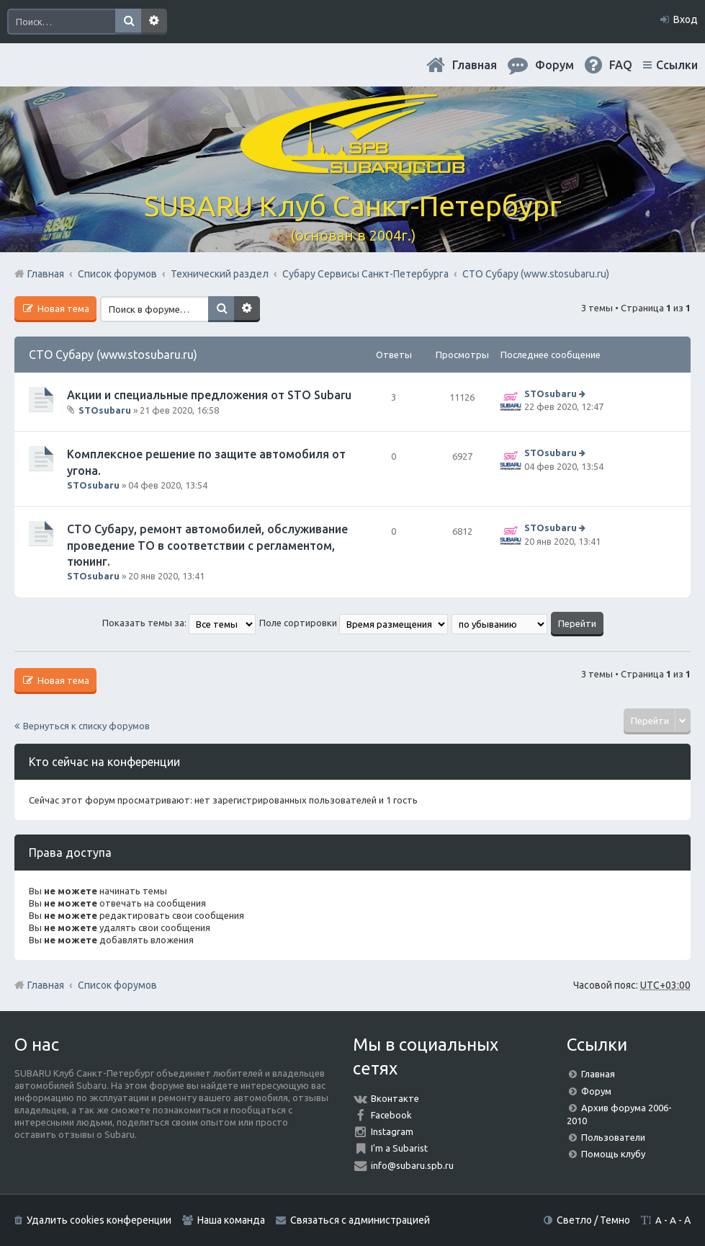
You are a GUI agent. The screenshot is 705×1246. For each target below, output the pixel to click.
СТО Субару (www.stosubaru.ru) (113, 354)
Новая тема (62, 308)
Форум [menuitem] (554, 64)
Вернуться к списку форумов (86, 726)
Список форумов (117, 985)
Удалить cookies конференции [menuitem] (99, 1220)
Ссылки (677, 64)
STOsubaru (104, 410)
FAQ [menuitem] (620, 64)
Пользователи (613, 1137)
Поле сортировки (353, 623)
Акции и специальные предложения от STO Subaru (209, 394)
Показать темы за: (179, 623)
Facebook (391, 1115)
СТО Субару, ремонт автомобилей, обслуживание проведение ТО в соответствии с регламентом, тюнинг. (207, 545)
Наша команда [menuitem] (231, 1220)
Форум (596, 1091)
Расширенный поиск (154, 22)
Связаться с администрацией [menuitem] (360, 1220)
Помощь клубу (613, 1154)
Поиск (128, 22)
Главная (474, 64)
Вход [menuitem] (685, 19)
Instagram (392, 1131)
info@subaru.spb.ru (412, 1165)
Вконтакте (395, 1098)
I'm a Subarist (399, 1148)
